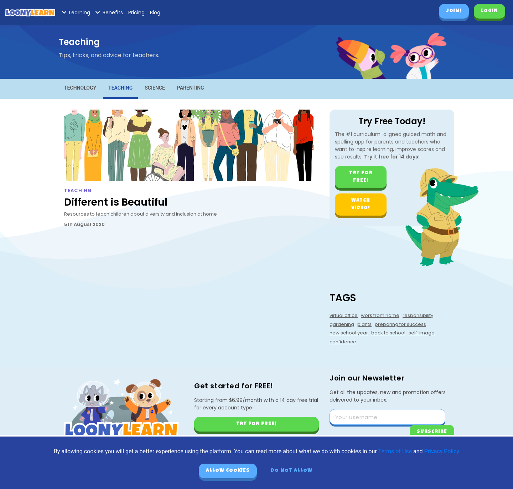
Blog (155, 12)
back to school (388, 332)
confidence (343, 341)
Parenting (190, 88)
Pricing (136, 12)
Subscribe (432, 431)
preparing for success (400, 324)
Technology (80, 88)
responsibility (418, 315)
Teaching (120, 88)
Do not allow (291, 470)
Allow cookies (228, 470)
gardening (342, 324)
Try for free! (361, 177)
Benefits (109, 12)
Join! (454, 11)
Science (155, 88)
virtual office (344, 315)
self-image (422, 332)
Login (489, 11)
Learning (76, 12)
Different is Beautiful (115, 202)
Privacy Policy (442, 451)
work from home (380, 315)
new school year (349, 332)
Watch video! (360, 204)
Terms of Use (395, 451)
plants (364, 324)
